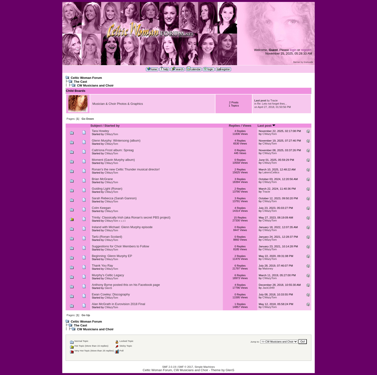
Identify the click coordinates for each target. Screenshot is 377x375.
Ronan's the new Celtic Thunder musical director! (126, 169)
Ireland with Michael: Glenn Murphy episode (122, 227)
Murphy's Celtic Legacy (108, 275)
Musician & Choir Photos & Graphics (117, 104)
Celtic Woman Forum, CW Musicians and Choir (175, 370)
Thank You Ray (102, 265)
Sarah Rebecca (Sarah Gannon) (114, 198)
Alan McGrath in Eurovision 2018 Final (118, 304)
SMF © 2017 (185, 366)
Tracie (274, 100)
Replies (234, 125)
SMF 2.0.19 (169, 366)
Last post (266, 125)
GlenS (108, 288)
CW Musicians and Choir (95, 85)
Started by (112, 125)
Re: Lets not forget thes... (272, 103)
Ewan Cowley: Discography (111, 294)
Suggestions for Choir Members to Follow (120, 246)
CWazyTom (111, 134)
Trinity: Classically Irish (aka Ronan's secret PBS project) (131, 217)
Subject (96, 125)
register (306, 50)
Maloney (268, 268)
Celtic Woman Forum (86, 78)
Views (247, 125)
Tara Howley (100, 131)
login (293, 50)
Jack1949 (269, 287)
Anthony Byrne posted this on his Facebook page (126, 285)
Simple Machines (205, 366)
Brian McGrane (102, 179)
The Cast (80, 81)
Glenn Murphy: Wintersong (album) (116, 140)
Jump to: (255, 341)
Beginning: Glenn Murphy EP (112, 256)
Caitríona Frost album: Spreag (113, 150)
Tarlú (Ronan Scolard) (107, 236)
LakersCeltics (271, 172)
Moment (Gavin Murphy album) (113, 160)
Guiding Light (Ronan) (107, 188)
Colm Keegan (101, 208)
